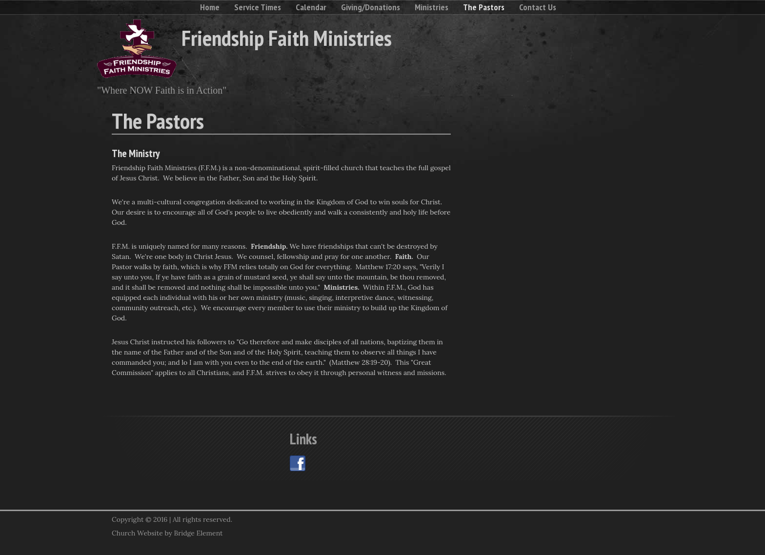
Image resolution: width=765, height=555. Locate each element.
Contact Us (537, 7)
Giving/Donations (370, 7)
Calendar (311, 7)
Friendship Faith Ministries (286, 37)
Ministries (431, 7)
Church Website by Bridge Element (167, 533)
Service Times (257, 7)
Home (210, 7)
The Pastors (483, 7)
